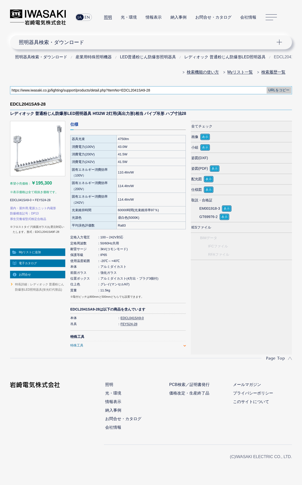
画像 (194, 137)
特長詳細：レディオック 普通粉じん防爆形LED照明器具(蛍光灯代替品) (39, 287)
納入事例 (178, 17)
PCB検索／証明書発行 (189, 384)
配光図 (196, 179)
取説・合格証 (201, 200)
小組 (194, 147)
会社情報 (248, 17)
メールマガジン (247, 384)
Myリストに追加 (30, 252)
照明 (108, 17)
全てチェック (201, 126)
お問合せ (25, 274)
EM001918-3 (209, 208)
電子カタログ (28, 263)
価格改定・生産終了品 (189, 393)
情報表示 (154, 17)
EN (87, 17)
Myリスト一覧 (240, 72)
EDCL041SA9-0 (132, 318)
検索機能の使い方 (203, 72)
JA (80, 17)
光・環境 (129, 17)
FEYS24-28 (128, 324)
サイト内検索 (289, 17)
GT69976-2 (208, 217)
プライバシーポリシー (253, 393)
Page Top (275, 358)
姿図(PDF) (199, 168)
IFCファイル (218, 246)
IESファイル (201, 227)
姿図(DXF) (199, 158)
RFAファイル (218, 254)
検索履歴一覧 (273, 72)
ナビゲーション (148, 42)
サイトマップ (271, 17)
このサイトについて (251, 402)
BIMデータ (208, 238)
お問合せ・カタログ (213, 17)
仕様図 (196, 190)
